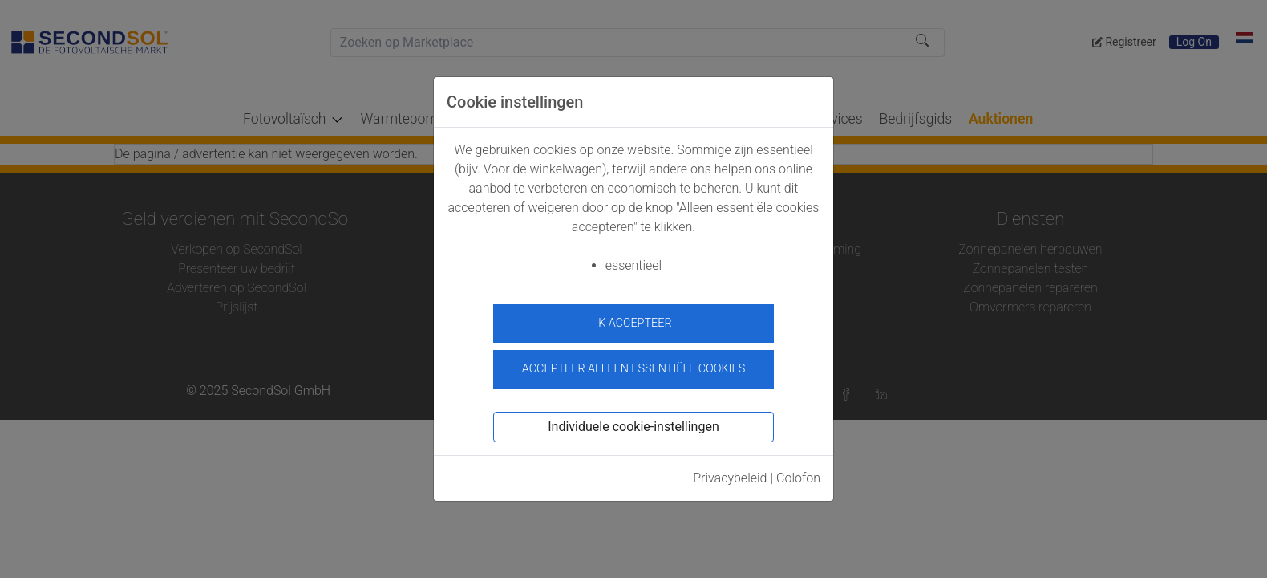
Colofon (798, 474)
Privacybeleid (730, 474)
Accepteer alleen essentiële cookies (633, 365)
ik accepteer (633, 323)
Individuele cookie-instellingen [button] (633, 423)
